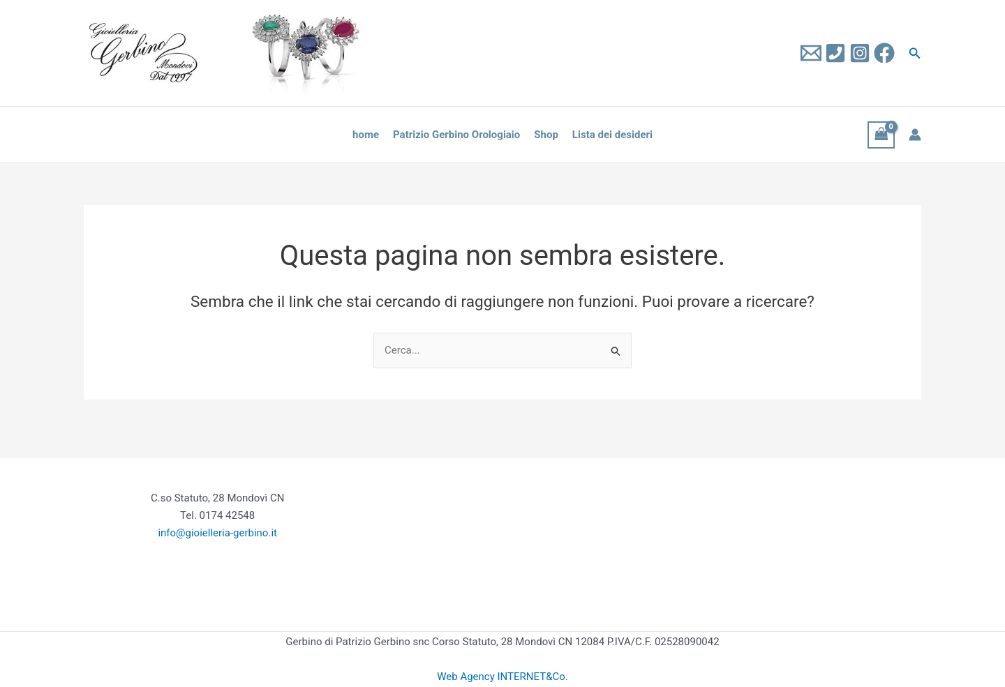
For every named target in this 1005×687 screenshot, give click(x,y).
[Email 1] (811, 53)
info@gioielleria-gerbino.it (217, 533)
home (365, 134)
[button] (915, 53)
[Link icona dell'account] (915, 134)
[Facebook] (884, 53)
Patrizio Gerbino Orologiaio (456, 134)
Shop (546, 134)
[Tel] (835, 53)
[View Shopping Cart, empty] (881, 135)
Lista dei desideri (612, 134)
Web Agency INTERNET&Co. (502, 676)
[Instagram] (859, 53)
